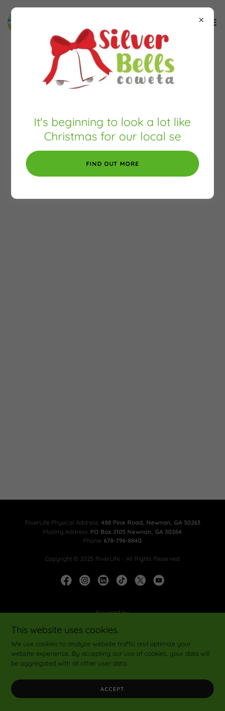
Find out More (112, 163)
